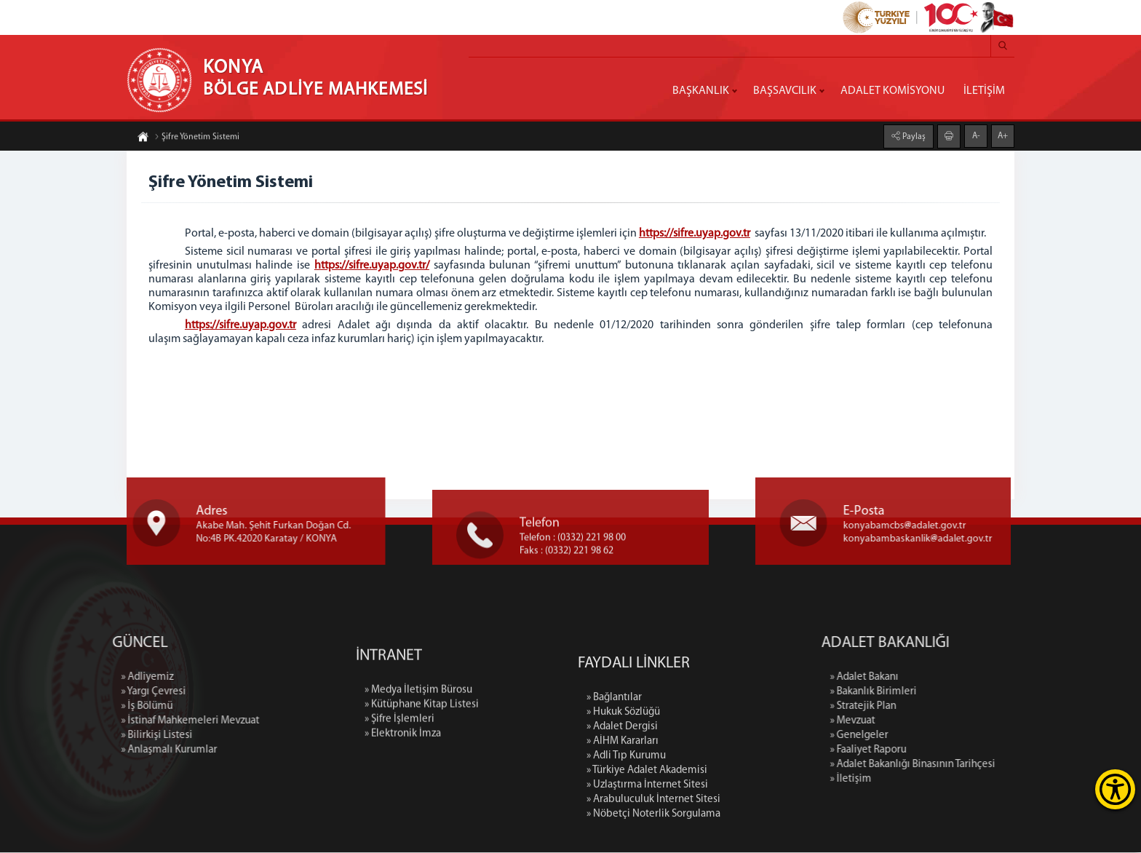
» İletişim (952, 779)
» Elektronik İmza (403, 795)
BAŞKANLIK (700, 91)
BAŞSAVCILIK (784, 91)
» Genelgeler (960, 736)
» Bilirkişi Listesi (55, 736)
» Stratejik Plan (964, 707)
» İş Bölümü (45, 707)
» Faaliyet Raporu (969, 750)
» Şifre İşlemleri (399, 780)
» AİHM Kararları (623, 838)
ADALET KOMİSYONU (892, 91)
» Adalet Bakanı (965, 678)
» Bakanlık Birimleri (974, 692)
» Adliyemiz (46, 678)
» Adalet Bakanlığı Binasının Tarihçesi (1014, 765)
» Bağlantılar (614, 794)
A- (976, 134)
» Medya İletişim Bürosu (418, 751)
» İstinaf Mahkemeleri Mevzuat (89, 721)
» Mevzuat (954, 721)
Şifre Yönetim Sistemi (196, 139)
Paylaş (913, 134)
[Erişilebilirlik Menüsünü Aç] (1115, 789)
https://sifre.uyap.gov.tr (694, 233)
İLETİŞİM (984, 91)
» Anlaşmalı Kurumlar (68, 750)
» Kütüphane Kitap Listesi (422, 766)
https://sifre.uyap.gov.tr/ (371, 265)
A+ (1003, 134)
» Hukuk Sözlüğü (623, 809)
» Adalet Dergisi (622, 823)
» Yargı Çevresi (52, 692)
